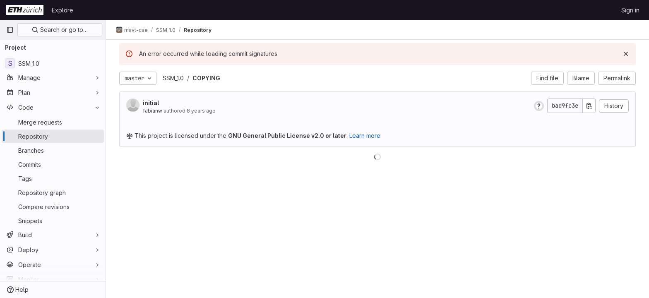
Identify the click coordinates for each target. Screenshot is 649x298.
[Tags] (53, 178)
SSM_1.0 (173, 78)
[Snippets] (53, 220)
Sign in (630, 10)
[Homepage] (25, 10)
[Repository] (53, 136)
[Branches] (53, 150)
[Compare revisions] (53, 206)
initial (151, 102)
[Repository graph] (53, 192)
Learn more (364, 135)
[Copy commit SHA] (589, 106)
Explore (62, 10)
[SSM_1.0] (53, 63)
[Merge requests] (53, 122)
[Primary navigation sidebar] (10, 29)
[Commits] (53, 164)
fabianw (152, 111)
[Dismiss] (626, 54)
